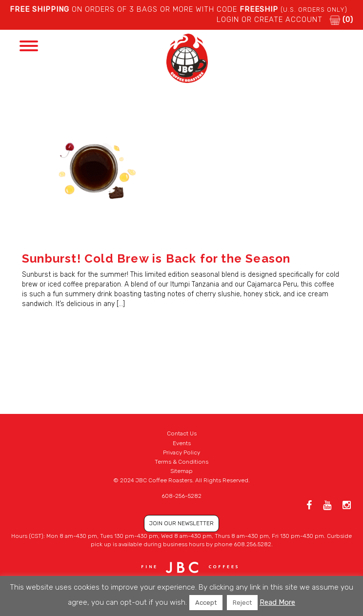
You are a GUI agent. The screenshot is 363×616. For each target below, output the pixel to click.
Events (182, 443)
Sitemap (181, 471)
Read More (277, 602)
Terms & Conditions (181, 461)
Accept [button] (206, 602)
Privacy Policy (181, 452)
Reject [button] (242, 602)
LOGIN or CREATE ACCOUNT (270, 19)
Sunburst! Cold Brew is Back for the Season (156, 258)
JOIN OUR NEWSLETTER (181, 523)
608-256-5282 (181, 496)
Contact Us (182, 433)
